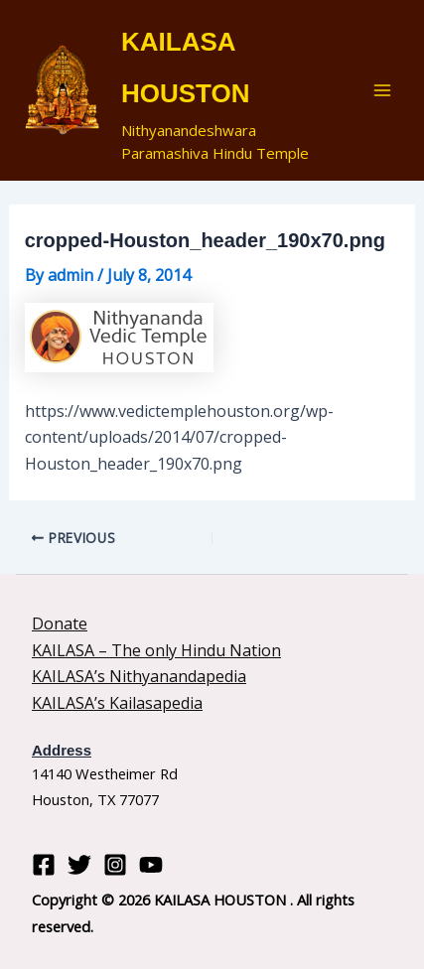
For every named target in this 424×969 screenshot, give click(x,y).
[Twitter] (79, 865)
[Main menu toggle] (382, 90)
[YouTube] (151, 865)
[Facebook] (44, 865)
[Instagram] (115, 865)
